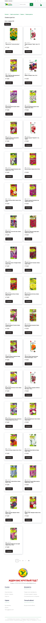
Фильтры (7, 24)
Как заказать (8, 605)
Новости (7, 596)
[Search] (24, 4)
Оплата (6, 607)
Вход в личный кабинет (29, 605)
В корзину (9, 51)
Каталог (7, 14)
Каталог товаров (9, 594)
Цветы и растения (14, 14)
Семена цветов (29, 14)
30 (28, 560)
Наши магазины (8, 592)
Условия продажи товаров (30, 594)
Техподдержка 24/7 (9, 609)
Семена (22, 14)
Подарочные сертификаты (30, 592)
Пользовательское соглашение (31, 596)
